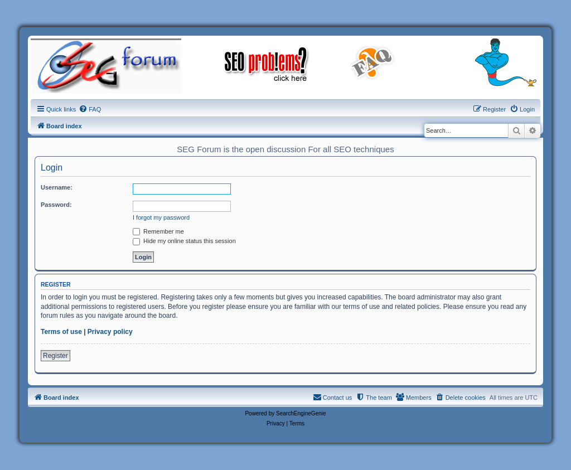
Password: (56, 204)
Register (55, 356)
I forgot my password (161, 217)
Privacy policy (110, 332)
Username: (56, 187)
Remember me (158, 231)
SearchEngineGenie (301, 413)
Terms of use (61, 332)
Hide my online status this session (184, 241)
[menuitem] (90, 109)
